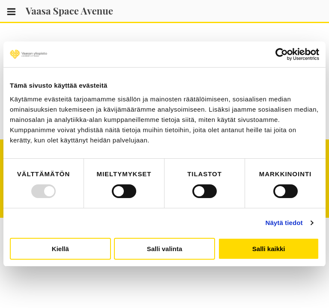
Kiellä (60, 248)
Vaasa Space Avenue (69, 10)
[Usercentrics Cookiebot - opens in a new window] (281, 54)
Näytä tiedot (284, 222)
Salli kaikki (268, 248)
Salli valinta (164, 248)
